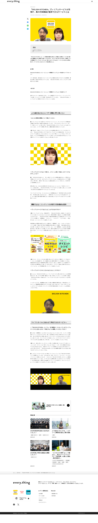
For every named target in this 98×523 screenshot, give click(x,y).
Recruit (53, 499)
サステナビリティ (42, 510)
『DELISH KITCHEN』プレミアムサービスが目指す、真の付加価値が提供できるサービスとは (38, 481)
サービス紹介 (41, 504)
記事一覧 (18, 481)
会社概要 (41, 502)
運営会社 (25, 521)
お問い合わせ (15, 521)
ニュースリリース (42, 506)
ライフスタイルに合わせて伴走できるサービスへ (44, 57)
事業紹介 (41, 508)
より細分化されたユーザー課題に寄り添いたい (44, 54)
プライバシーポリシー (21, 521)
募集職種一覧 (54, 502)
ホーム (14, 481)
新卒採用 (54, 504)
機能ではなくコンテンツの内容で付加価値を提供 (44, 55)
